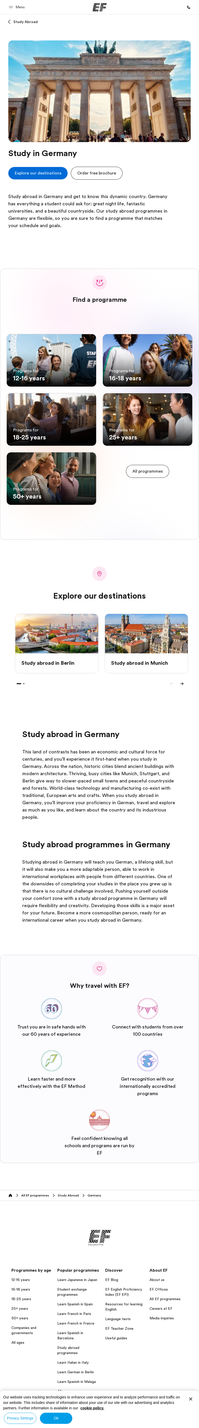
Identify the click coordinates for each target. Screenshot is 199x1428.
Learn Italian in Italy (73, 1362)
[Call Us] (189, 7)
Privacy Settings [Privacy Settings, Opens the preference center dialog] (20, 1418)
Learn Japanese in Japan (77, 1280)
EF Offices (159, 1289)
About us (157, 1280)
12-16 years (20, 1280)
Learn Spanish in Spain (75, 1304)
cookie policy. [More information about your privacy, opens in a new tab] (92, 1408)
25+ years (19, 1308)
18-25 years (21, 1299)
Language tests (118, 1319)
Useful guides (116, 1338)
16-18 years (20, 1289)
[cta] (38, 173)
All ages (17, 1342)
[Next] (182, 684)
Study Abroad (25, 22)
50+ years (19, 1318)
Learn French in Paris (74, 1314)
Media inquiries (162, 1318)
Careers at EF (161, 1308)
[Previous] (171, 684)
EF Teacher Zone (119, 1328)
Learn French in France (75, 1323)
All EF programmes (165, 1299)
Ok (56, 1418)
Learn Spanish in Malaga (76, 1382)
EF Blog (111, 1280)
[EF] (100, 7)
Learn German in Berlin (75, 1372)
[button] (17, 7)
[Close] (190, 1399)
